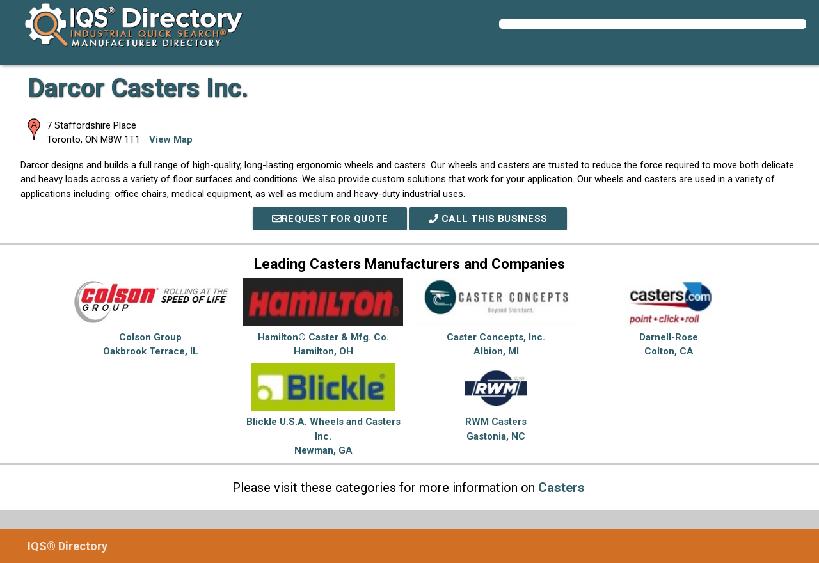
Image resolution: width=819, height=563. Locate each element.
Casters (561, 487)
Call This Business (488, 219)
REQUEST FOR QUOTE (330, 219)
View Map (171, 139)
